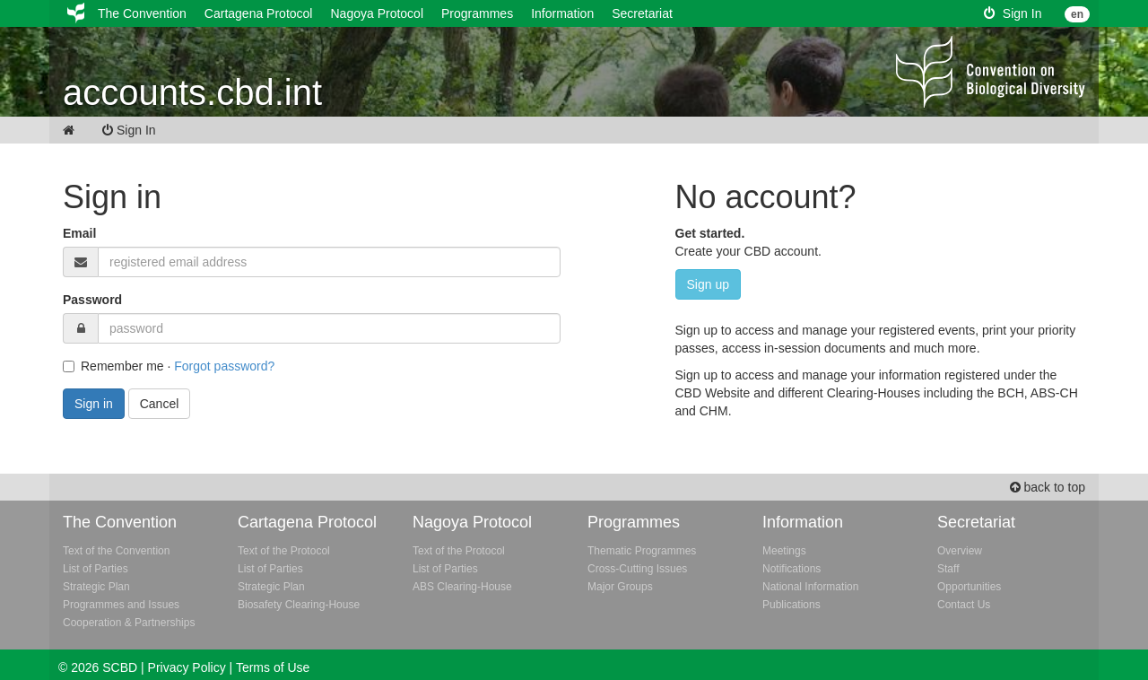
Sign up (708, 284)
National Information (810, 586)
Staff (948, 568)
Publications (791, 604)
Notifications (791, 568)
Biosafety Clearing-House (299, 604)
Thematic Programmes (641, 551)
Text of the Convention (116, 551)
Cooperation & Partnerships (129, 622)
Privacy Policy (187, 667)
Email (79, 233)
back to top (1047, 487)
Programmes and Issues (121, 604)
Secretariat (642, 13)
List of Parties (95, 568)
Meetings (784, 551)
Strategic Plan (96, 586)
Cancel (159, 404)
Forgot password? (224, 366)
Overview (959, 551)
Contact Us (963, 604)
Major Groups (620, 586)
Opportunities (969, 586)
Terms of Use (272, 667)
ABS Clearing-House (462, 586)
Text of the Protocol (284, 551)
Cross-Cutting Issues (637, 568)
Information (562, 13)
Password (92, 299)
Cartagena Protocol (258, 13)
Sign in (93, 404)
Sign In (1012, 13)
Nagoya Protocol (376, 13)
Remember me (113, 366)
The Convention (142, 13)
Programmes (477, 13)
